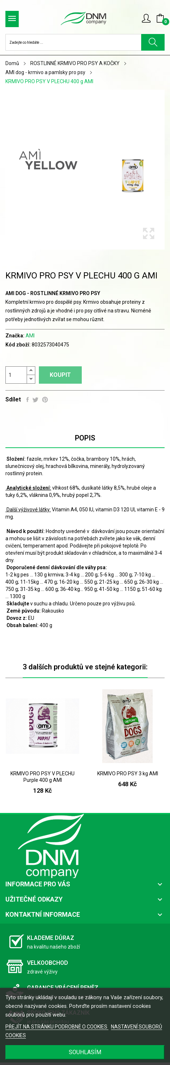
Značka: (14, 335)
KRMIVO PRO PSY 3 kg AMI (127, 773)
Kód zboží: (18, 345)
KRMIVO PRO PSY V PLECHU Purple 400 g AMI (42, 777)
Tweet (35, 399)
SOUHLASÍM (85, 1052)
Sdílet (27, 399)
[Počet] (16, 375)
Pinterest (45, 399)
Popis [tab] (85, 438)
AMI (30, 335)
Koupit (60, 374)
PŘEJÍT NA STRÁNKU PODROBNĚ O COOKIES (56, 1027)
